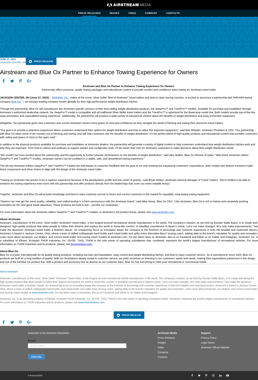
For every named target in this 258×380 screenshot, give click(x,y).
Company (151, 13)
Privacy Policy (208, 337)
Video (132, 13)
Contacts (173, 13)
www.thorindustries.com (91, 302)
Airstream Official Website (215, 347)
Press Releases (89, 13)
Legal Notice (208, 342)
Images (114, 13)
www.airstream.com (42, 292)
